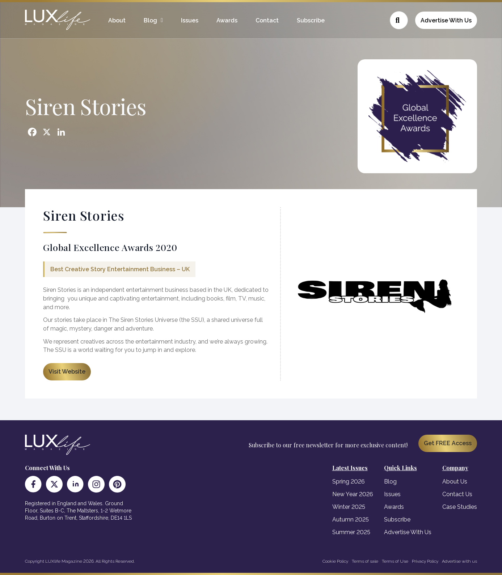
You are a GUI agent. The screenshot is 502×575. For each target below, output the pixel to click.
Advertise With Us (446, 20)
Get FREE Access (448, 443)
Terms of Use (395, 561)
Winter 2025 (348, 506)
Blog (150, 20)
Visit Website (66, 371)
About (117, 20)
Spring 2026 (348, 481)
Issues (189, 20)
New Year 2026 (352, 494)
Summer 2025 (351, 532)
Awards (226, 20)
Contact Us (457, 494)
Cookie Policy (335, 561)
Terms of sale (365, 561)
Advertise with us (459, 561)
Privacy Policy (425, 561)
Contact (267, 20)
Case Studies (459, 506)
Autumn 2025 (350, 519)
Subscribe (311, 20)
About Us (454, 481)
